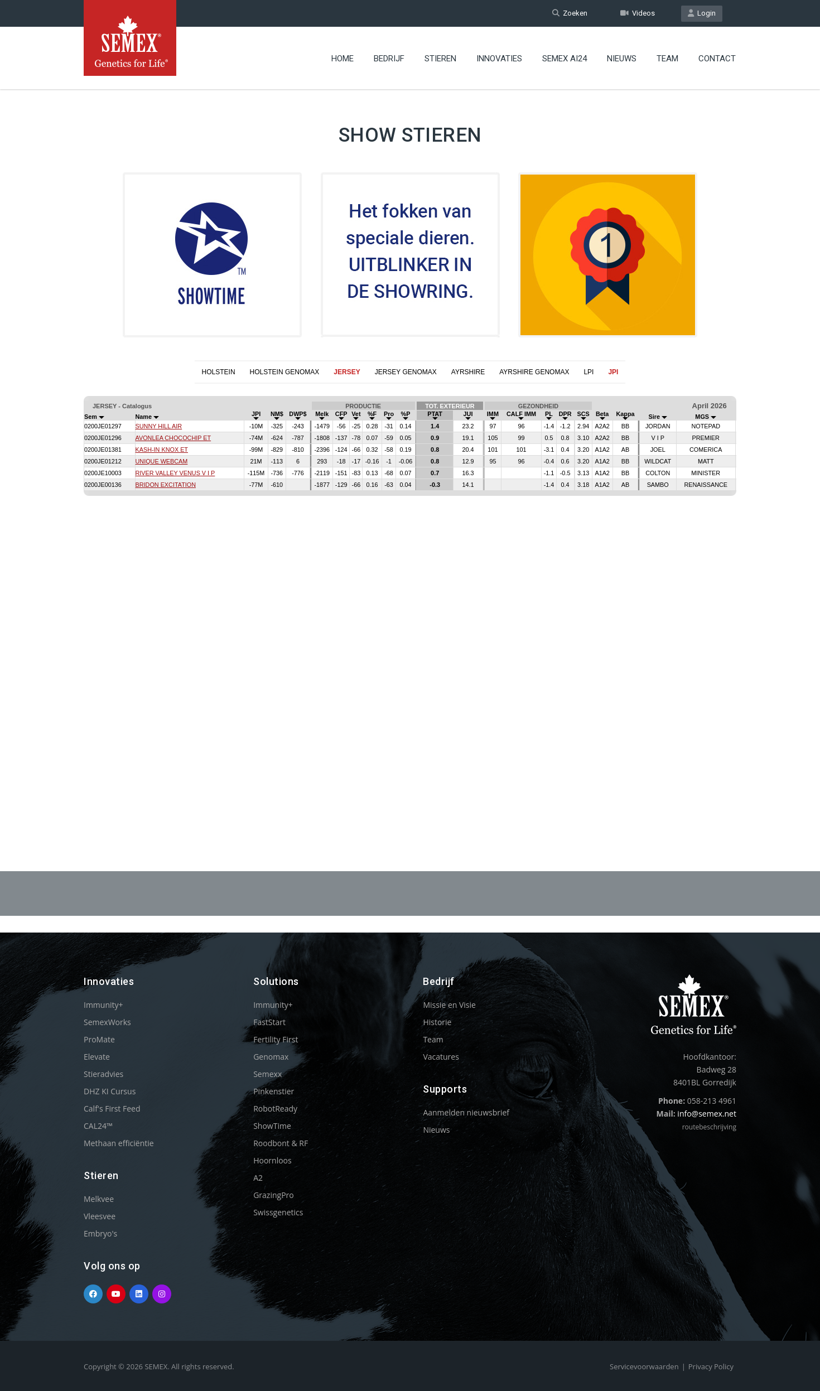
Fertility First (275, 1039)
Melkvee (99, 1199)
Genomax (270, 1056)
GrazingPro (273, 1195)
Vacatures (441, 1056)
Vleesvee (99, 1216)
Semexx (267, 1074)
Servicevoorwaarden (644, 1366)
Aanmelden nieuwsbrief (466, 1112)
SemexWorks (107, 1022)
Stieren (440, 59)
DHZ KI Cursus (110, 1091)
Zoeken (569, 13)
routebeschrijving (709, 1127)
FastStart (269, 1022)
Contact (717, 59)
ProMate (99, 1039)
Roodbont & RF (280, 1143)
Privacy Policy (711, 1366)
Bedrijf (389, 59)
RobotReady (275, 1108)
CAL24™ (98, 1125)
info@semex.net (706, 1113)
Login (702, 13)
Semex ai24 (564, 59)
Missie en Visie (449, 1004)
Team (667, 59)
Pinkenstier (273, 1091)
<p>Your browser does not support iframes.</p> (410, 600)
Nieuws (621, 59)
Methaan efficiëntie (119, 1143)
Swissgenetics (278, 1212)
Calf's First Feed (112, 1108)
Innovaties (499, 59)
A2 (258, 1177)
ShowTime (272, 1125)
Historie (437, 1022)
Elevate (97, 1056)
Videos (637, 13)
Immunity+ (103, 1004)
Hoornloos (272, 1160)
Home (342, 59)
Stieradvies (103, 1074)
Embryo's (100, 1233)
